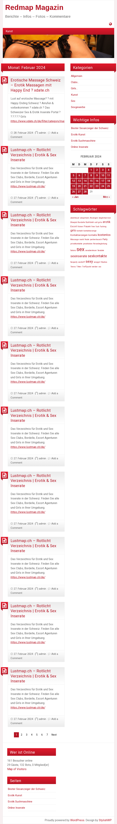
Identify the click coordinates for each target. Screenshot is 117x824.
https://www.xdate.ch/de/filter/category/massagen (42, 121)
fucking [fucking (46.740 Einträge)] (103, 226)
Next (54, 734)
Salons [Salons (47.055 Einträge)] (73, 250)
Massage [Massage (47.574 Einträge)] (74, 239)
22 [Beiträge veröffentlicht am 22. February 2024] (91, 186)
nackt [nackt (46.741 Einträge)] (81, 239)
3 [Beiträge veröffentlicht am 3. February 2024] (102, 169)
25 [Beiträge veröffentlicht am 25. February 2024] (108, 186)
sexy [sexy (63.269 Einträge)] (89, 261)
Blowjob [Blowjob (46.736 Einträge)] (73, 222)
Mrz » (106, 197)
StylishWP (105, 820)
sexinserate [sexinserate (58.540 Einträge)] (78, 256)
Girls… (74, 88)
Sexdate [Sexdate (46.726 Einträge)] (101, 250)
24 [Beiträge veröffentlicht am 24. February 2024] (102, 186)
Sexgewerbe (78, 107)
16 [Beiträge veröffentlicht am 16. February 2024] (96, 180)
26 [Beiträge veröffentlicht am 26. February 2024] (73, 191)
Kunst (9, 31)
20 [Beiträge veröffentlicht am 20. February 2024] (79, 186)
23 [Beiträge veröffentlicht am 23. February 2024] (96, 186)
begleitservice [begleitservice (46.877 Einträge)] (105, 218)
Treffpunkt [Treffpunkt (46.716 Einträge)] (86, 267)
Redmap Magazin (34, 7)
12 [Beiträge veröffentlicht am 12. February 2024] (73, 180)
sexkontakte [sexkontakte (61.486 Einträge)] (97, 256)
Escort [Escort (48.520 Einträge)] (73, 226)
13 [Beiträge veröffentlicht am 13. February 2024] (79, 180)
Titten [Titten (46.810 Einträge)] (78, 267)
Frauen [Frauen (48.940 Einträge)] (87, 226)
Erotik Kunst (78, 134)
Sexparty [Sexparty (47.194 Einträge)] (73, 262)
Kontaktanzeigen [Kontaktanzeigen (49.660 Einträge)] (79, 235)
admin (42, 132)
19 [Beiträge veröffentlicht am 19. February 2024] (73, 186)
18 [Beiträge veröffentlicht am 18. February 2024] (108, 180)
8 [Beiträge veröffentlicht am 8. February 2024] (91, 175)
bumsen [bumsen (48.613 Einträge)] (90, 222)
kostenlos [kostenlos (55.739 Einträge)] (104, 235)
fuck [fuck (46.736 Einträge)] (97, 226)
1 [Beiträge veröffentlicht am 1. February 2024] (91, 169)
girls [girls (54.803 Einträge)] (73, 230)
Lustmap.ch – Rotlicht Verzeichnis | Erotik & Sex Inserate (33, 154)
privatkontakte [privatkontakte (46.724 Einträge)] (76, 244)
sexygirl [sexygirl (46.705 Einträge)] (97, 262)
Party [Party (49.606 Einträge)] (105, 239)
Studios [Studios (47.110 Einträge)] (104, 262)
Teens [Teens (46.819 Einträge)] (73, 267)
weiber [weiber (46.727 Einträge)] (95, 267)
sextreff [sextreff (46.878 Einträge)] (81, 262)
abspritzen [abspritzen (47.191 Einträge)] (84, 218)
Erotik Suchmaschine (83, 140)
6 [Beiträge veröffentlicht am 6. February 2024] (79, 175)
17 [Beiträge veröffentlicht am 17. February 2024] (102, 180)
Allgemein (76, 76)
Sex (73, 101)
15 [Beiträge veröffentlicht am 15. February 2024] (91, 180)
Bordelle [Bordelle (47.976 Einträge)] (81, 222)
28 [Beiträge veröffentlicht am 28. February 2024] (85, 191)
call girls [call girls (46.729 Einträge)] (98, 222)
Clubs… (75, 82)
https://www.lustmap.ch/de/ (28, 186)
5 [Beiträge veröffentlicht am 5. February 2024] (73, 175)
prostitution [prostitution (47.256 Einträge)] (87, 244)
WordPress (77, 820)
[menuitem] (9, 31)
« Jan (75, 197)
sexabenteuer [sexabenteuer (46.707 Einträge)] (91, 250)
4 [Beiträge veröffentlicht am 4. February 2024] (108, 169)
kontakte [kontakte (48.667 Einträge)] (92, 235)
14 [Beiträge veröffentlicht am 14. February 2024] (85, 180)
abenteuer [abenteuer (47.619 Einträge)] (74, 218)
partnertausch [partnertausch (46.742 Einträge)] (96, 239)
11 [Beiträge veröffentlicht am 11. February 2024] (108, 175)
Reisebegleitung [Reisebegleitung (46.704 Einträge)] (100, 244)
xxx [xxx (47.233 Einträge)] (99, 267)
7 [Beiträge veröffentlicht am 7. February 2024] (85, 175)
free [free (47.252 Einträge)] (93, 226)
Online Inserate (79, 147)
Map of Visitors (16, 769)
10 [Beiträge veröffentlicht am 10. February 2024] (102, 175)
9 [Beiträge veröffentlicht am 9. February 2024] (97, 175)
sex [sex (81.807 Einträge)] (81, 249)
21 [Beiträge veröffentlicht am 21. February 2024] (85, 186)
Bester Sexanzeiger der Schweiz (90, 128)
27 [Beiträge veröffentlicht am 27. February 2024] (79, 191)
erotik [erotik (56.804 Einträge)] (106, 222)
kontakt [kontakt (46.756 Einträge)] (80, 231)
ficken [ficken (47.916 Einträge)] (80, 226)
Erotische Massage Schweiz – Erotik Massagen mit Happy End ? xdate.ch (36, 85)
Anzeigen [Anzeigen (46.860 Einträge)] (94, 218)
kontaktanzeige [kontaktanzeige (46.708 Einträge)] (90, 231)
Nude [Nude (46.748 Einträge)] (87, 239)
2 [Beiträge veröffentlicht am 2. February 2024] (97, 169)
